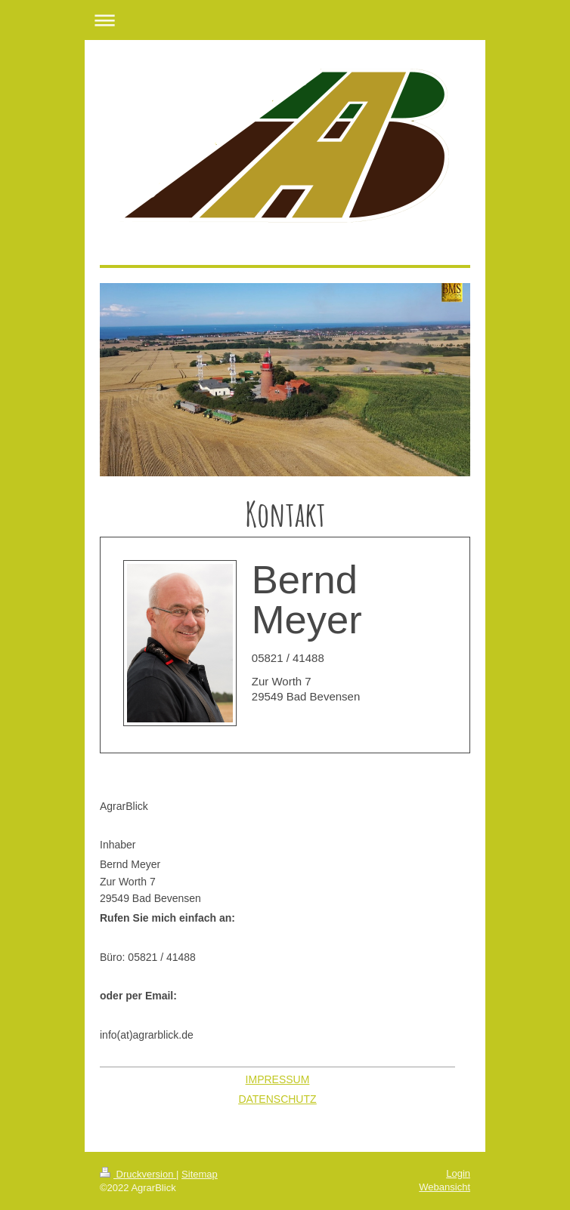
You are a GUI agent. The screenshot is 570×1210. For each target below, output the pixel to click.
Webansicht (444, 1187)
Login (458, 1173)
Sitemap (199, 1174)
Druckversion (138, 1174)
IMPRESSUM (278, 1079)
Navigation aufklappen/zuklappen (285, 20)
